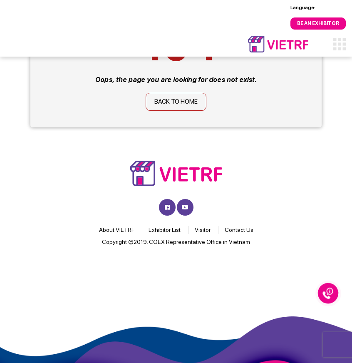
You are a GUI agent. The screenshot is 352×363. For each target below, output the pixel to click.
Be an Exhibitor (318, 23)
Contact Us (239, 229)
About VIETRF (116, 229)
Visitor (203, 229)
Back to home (176, 101)
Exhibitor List (165, 229)
